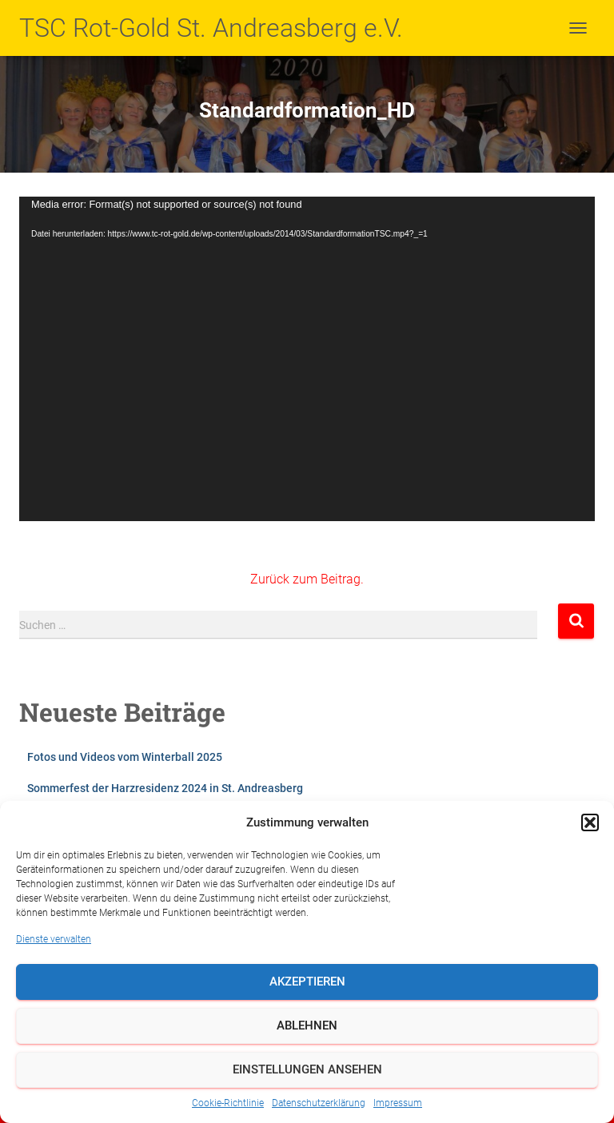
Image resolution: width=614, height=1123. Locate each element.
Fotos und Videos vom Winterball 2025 (124, 757)
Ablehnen (307, 1025)
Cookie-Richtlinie (228, 1103)
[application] (307, 358)
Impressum (397, 1103)
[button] (590, 822)
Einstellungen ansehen (307, 1069)
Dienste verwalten (53, 939)
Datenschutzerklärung (318, 1103)
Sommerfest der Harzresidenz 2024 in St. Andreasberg (165, 788)
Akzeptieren (307, 981)
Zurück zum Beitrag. (307, 579)
